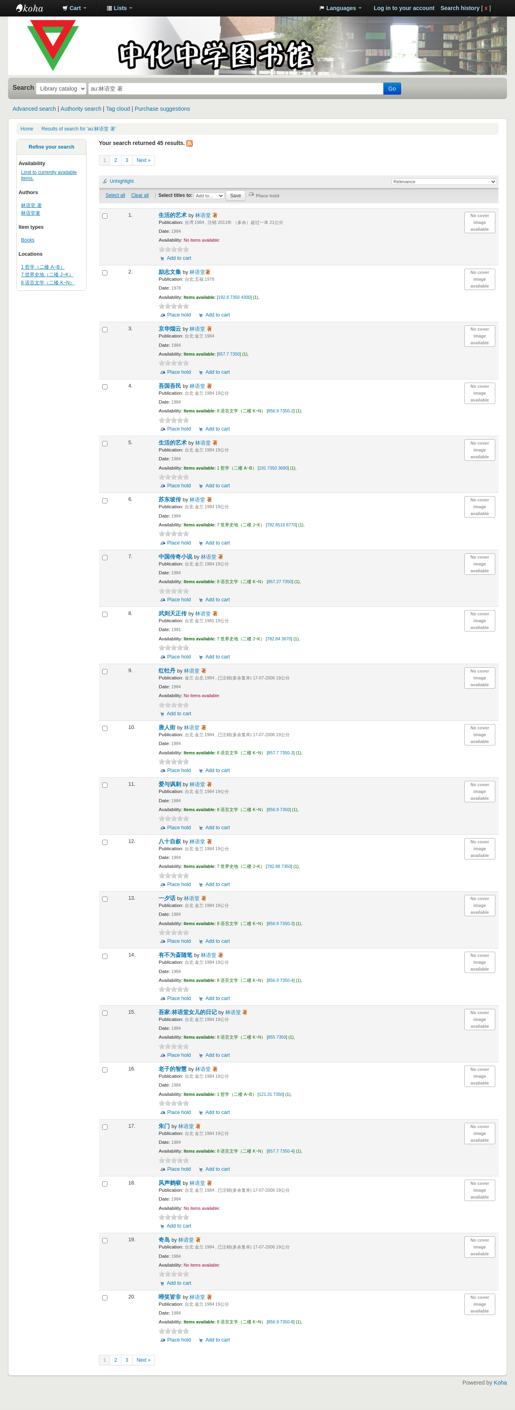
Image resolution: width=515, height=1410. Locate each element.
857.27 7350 (280, 581)
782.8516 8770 (281, 524)
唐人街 (168, 728)
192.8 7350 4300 (234, 297)
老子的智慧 (173, 1069)
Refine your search (51, 147)
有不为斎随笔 (176, 955)
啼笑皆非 (171, 1297)
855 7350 (277, 1037)
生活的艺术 (173, 215)
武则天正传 (173, 614)
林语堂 (206, 215)
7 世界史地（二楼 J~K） (47, 274)
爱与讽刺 (171, 784)
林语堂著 (30, 213)
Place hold (179, 315)
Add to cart (179, 258)
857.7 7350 (229, 354)
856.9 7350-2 (280, 410)
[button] (74, 8)
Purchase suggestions (162, 109)
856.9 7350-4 (280, 980)
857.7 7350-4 (280, 1151)
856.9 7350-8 (280, 1321)
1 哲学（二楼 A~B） (42, 267)
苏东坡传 (171, 500)
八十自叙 (171, 842)
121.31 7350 (271, 1094)
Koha (500, 1382)
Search (23, 87)
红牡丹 (168, 671)
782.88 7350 (279, 866)
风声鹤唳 (171, 1183)
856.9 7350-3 (280, 923)
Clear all (140, 195)
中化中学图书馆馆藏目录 (36, 8)
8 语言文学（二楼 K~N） (47, 283)
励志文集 (171, 272)
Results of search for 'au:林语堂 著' (78, 129)
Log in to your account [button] (404, 8)
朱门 (165, 1126)
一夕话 (168, 898)
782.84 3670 (279, 638)
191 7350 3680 (273, 468)
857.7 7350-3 (280, 752)
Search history (460, 8)
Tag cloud (118, 109)
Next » (143, 160)
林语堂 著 (31, 205)
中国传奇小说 (176, 557)
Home (27, 129)
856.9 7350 (279, 809)
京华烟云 (171, 329)
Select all (115, 195)
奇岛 (165, 1240)
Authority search (81, 109)
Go (392, 88)
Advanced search (34, 109)
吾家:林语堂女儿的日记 (188, 1012)
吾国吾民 (171, 386)
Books (27, 240)
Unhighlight (122, 181)
